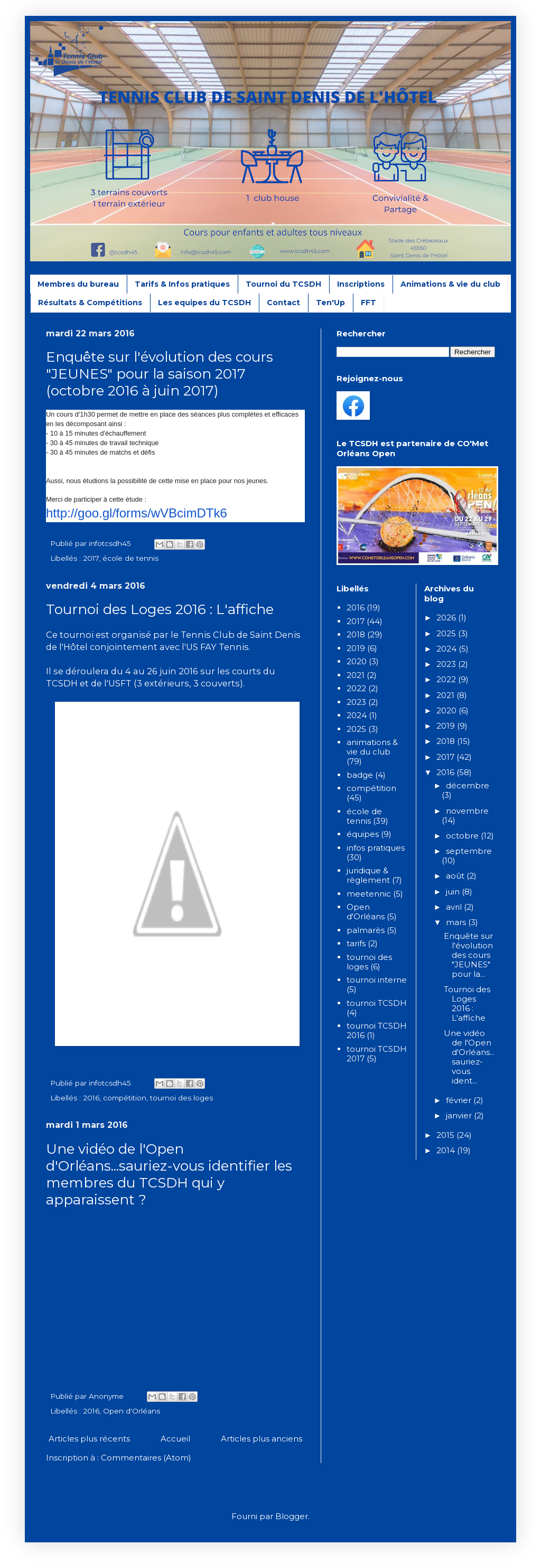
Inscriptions (361, 284)
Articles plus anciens (261, 1439)
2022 (356, 688)
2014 (446, 1150)
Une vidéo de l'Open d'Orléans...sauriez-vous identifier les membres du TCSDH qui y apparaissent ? (169, 1174)
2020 (357, 661)
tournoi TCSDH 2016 (377, 1030)
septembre (469, 851)
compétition (124, 1098)
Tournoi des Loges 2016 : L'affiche (160, 609)
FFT (368, 302)
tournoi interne (377, 980)
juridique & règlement (368, 875)
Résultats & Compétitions (90, 302)
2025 (356, 729)
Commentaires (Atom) (146, 1458)
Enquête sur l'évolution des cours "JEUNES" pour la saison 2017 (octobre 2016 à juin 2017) (159, 373)
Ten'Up (330, 302)
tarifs (356, 943)
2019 (356, 648)
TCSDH (62, 683)
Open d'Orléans (131, 1411)
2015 (446, 1135)
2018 (356, 634)
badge (360, 775)
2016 (91, 1098)
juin (454, 892)
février (459, 1100)
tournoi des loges (181, 1098)
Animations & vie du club (450, 284)
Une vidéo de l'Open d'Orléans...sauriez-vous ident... (469, 1057)
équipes (363, 834)
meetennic (369, 894)
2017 (91, 558)
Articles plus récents (89, 1439)
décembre (467, 785)
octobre (463, 836)
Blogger (291, 1516)
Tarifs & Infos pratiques (182, 284)
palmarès (366, 930)
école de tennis (130, 558)
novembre (467, 811)
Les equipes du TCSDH (204, 302)
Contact (283, 302)
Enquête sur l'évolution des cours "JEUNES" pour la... (468, 955)
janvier (460, 1115)
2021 (356, 675)
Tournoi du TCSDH (283, 284)
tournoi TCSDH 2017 (377, 1053)
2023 (356, 702)
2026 (447, 618)
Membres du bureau (78, 284)
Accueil (175, 1439)
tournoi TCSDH (377, 1003)
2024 (357, 715)
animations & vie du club (372, 747)
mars (457, 922)
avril (455, 907)
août (456, 876)
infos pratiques (376, 848)
